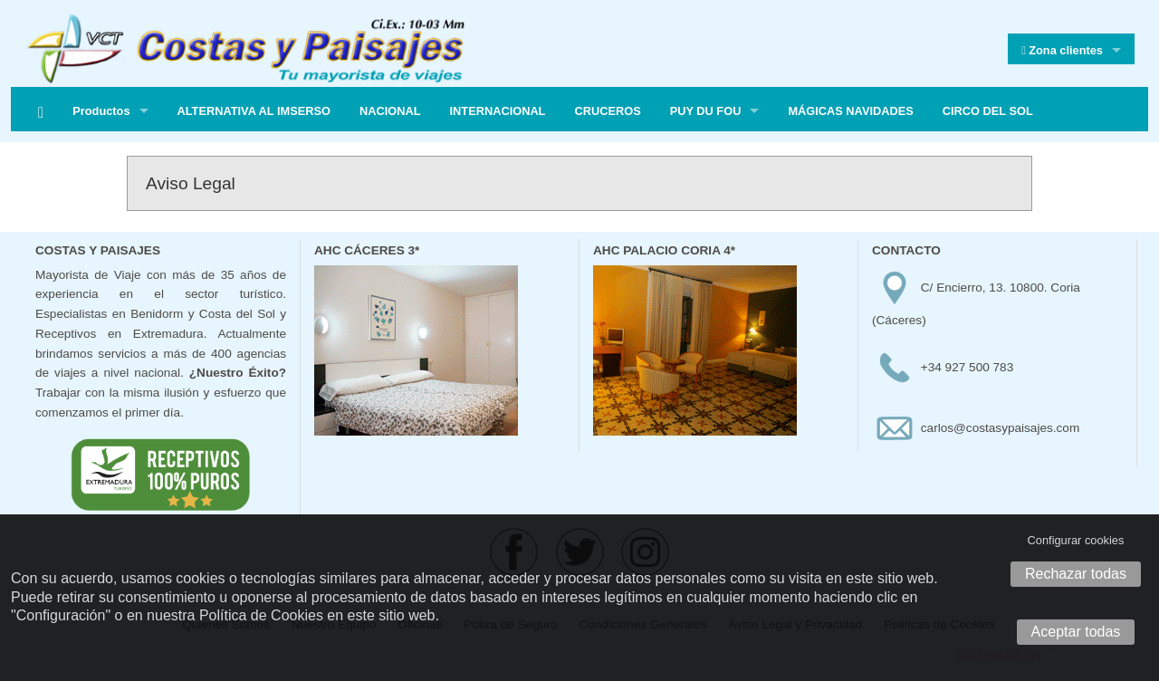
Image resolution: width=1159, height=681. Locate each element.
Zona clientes (1062, 50)
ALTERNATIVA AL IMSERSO (253, 111)
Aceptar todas (1076, 631)
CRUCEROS (607, 111)
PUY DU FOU (706, 111)
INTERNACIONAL (498, 111)
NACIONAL (390, 111)
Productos (100, 111)
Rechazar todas (1075, 573)
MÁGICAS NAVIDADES (850, 111)
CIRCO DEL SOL (988, 111)
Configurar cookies (1076, 540)
